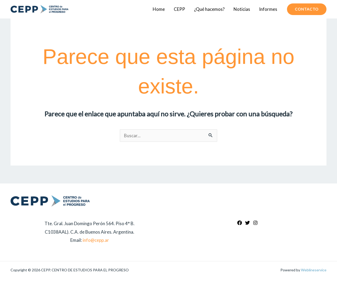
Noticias (242, 9)
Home (159, 9)
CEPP (179, 9)
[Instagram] (255, 222)
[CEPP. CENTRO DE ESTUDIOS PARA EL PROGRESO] (39, 9)
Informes (268, 9)
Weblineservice (313, 270)
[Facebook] (239, 222)
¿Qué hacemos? (209, 9)
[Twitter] (247, 222)
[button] (306, 9)
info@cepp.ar (96, 240)
